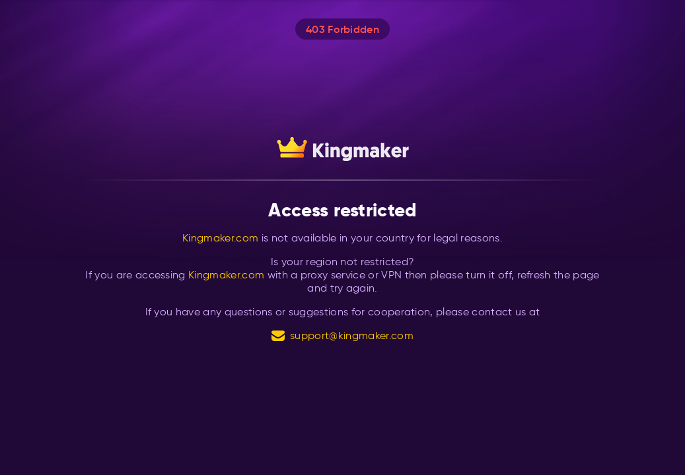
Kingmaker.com (220, 238)
